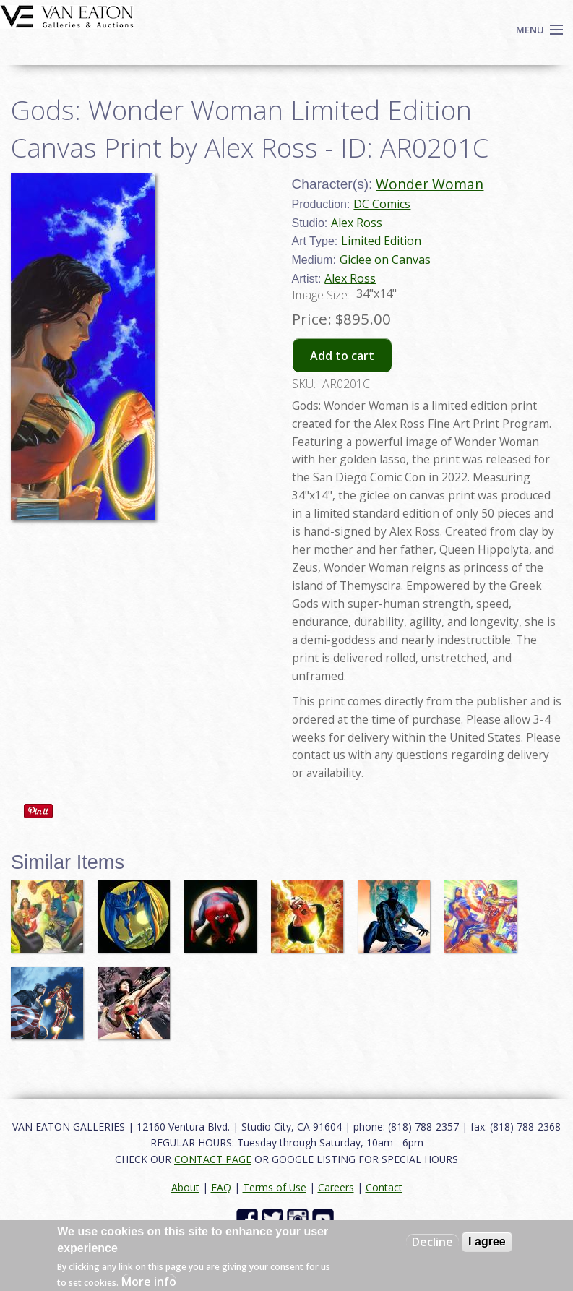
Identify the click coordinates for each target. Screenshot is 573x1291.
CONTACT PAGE (212, 1159)
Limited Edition (381, 241)
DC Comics (381, 204)
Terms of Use (274, 1187)
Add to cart (342, 356)
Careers (336, 1187)
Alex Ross (356, 223)
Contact (384, 1187)
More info (148, 1282)
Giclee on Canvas (385, 259)
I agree (487, 1241)
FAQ (221, 1187)
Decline (432, 1242)
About (185, 1187)
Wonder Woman (429, 184)
